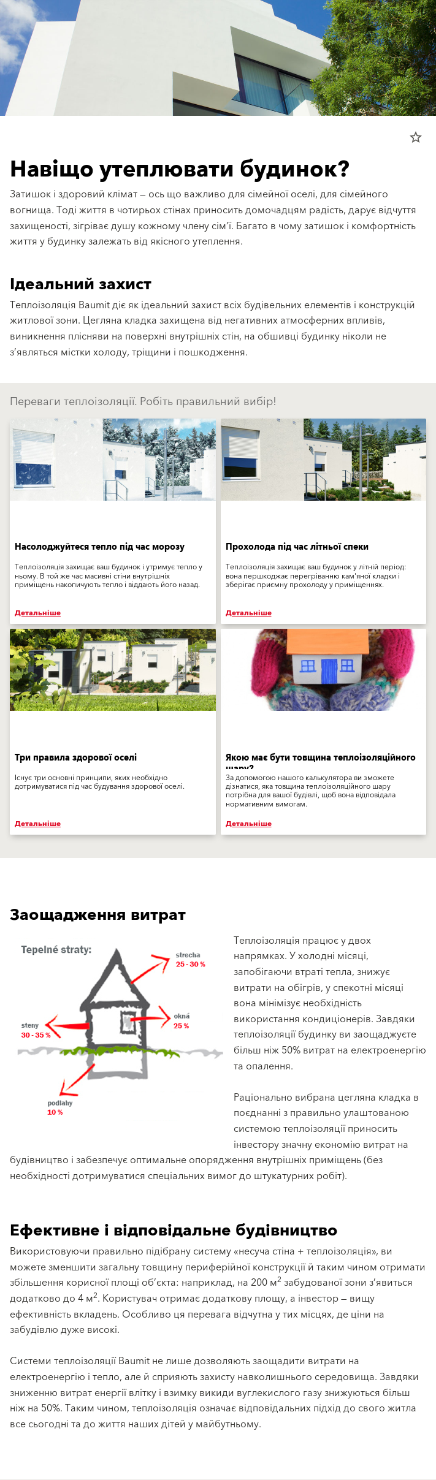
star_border (415, 137)
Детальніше (38, 613)
